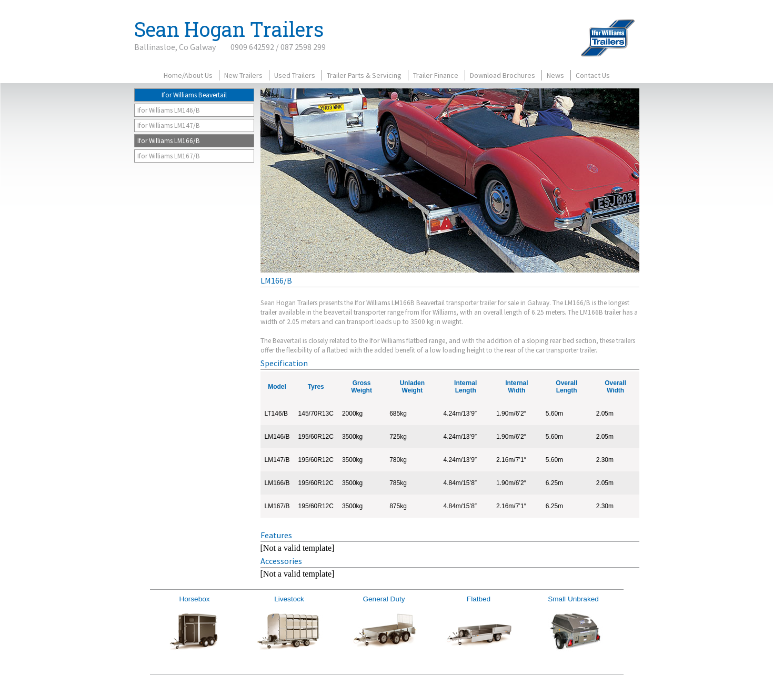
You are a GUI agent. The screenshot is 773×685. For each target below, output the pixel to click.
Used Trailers (294, 75)
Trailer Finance (435, 75)
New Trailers (243, 75)
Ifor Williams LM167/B (168, 156)
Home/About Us (188, 75)
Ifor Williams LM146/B (168, 110)
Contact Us (593, 75)
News (555, 75)
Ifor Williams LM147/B (168, 125)
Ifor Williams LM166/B (168, 140)
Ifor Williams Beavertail (194, 94)
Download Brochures (502, 75)
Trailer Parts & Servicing (364, 75)
